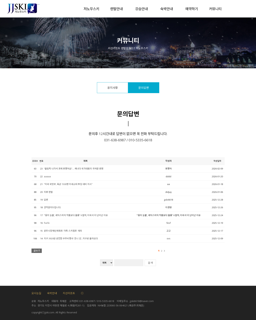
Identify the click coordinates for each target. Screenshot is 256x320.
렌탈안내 (116, 8)
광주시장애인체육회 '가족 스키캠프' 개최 (63, 230)
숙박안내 (166, 8)
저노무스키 (91, 8)
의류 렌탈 (48, 192)
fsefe (47, 222)
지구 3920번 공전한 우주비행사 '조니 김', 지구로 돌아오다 (71, 238)
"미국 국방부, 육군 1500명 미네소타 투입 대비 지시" (68, 184)
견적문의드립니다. (52, 207)
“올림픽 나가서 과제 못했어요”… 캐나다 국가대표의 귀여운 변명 (73, 168)
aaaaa (47, 176)
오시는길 (36, 293)
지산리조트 (69, 293)
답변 (46, 199)
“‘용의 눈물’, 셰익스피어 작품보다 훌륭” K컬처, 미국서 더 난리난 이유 (76, 215)
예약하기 (191, 8)
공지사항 (112, 88)
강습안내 (141, 8)
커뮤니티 (215, 8)
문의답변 (143, 88)
